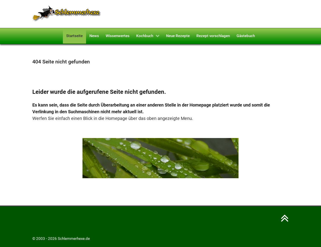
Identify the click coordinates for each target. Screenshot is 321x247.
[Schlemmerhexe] (66, 13)
